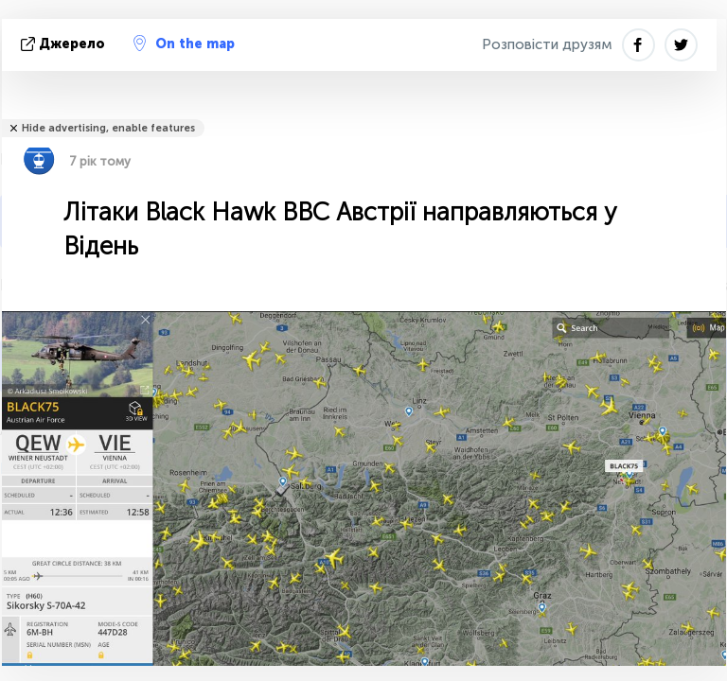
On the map (184, 43)
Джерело (65, 44)
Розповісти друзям (547, 44)
